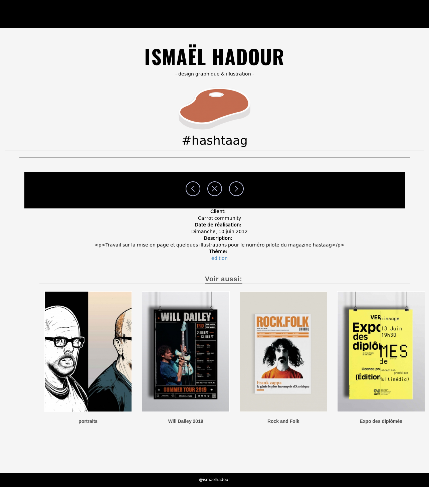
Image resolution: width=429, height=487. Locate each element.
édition (219, 258)
